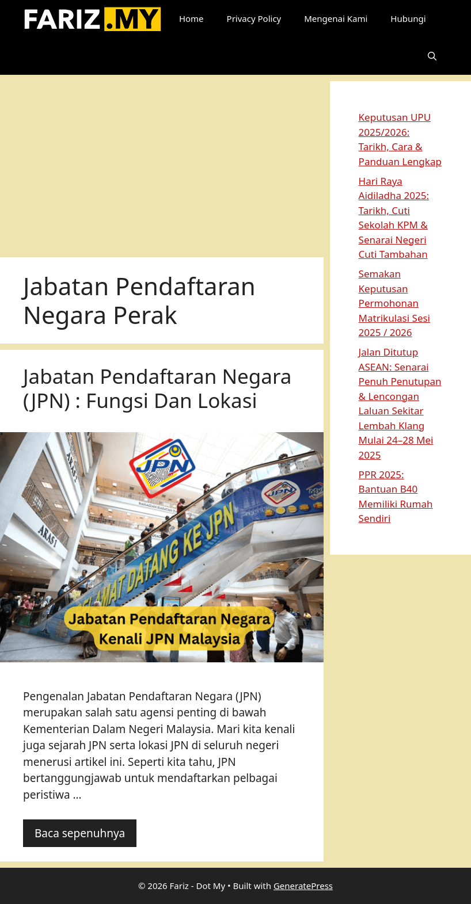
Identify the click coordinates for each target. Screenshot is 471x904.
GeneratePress (303, 885)
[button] (432, 56)
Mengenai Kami (335, 18)
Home (191, 18)
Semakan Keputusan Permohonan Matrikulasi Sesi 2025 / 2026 (394, 303)
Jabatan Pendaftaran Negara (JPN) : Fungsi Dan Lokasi (157, 388)
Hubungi (408, 18)
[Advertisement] (162, 161)
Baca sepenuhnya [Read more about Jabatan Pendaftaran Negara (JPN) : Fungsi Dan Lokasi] (80, 833)
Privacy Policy (254, 18)
